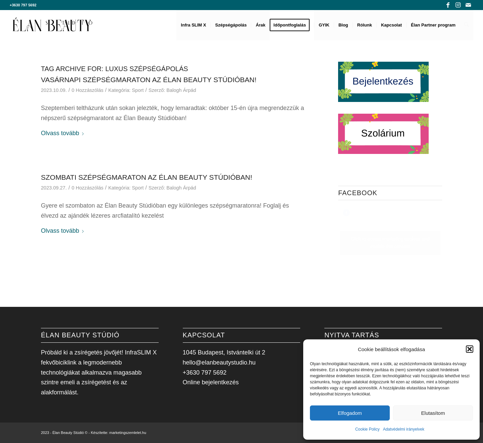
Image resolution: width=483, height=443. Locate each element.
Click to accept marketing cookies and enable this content (390, 242)
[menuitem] (194, 25)
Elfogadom (350, 413)
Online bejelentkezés (211, 382)
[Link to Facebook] (448, 5)
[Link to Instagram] (458, 5)
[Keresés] (466, 25)
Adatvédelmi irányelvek (403, 429)
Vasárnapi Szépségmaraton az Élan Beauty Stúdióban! (149, 80)
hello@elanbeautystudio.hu (219, 362)
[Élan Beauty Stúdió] (53, 25)
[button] (469, 349)
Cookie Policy (367, 429)
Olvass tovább (63, 133)
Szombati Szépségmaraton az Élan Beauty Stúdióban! (146, 177)
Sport (138, 90)
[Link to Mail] (468, 5)
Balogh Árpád (181, 90)
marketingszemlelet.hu (127, 433)
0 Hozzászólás (88, 90)
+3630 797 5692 (23, 5)
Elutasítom (433, 413)
